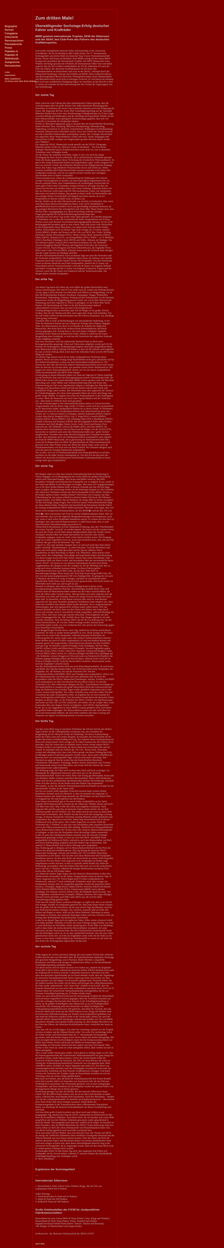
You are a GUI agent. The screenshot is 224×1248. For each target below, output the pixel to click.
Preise (8, 47)
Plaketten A (11, 51)
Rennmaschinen (14, 40)
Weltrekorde (12, 58)
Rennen (9, 29)
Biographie (11, 26)
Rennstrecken (13, 65)
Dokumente (11, 37)
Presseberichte (13, 44)
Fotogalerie (11, 33)
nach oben (40, 1243)
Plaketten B (11, 55)
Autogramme (12, 62)
